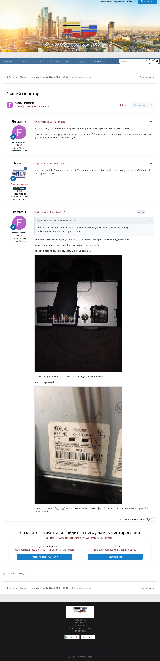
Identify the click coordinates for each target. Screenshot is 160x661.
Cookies (98, 651)
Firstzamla (28, 102)
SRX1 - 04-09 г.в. (42, 106)
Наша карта (80, 625)
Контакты (80, 631)
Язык (61, 651)
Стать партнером (80, 628)
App (82, 61)
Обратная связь (84, 651)
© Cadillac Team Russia (80, 657)
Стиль (70, 651)
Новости (80, 619)
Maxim (18, 163)
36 (19, 145)
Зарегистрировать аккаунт (45, 556)
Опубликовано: (49, 121)
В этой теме (151, 61)
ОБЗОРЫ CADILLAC (60, 61)
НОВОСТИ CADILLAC (31, 61)
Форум (8, 61)
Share (123, 105)
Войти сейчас (115, 556)
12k (19, 191)
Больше (97, 61)
